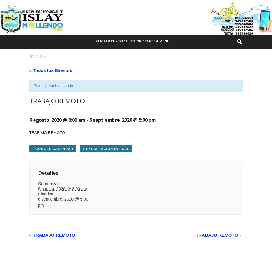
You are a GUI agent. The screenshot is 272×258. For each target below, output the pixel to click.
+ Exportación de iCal (106, 148)
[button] (239, 42)
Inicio (36, 56)
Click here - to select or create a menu (133, 41)
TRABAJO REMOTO (52, 235)
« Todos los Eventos (50, 70)
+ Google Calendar (53, 148)
